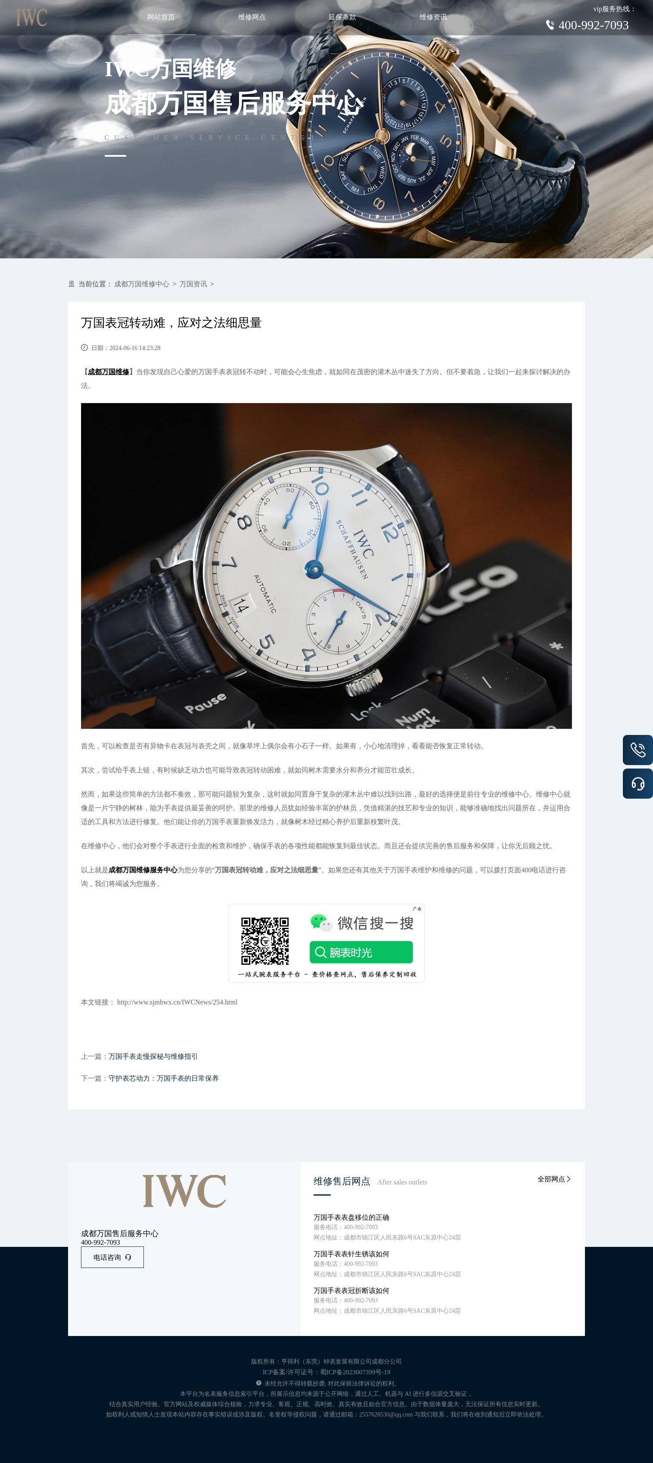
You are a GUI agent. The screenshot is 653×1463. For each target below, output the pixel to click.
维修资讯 (433, 17)
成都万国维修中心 (141, 284)
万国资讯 (193, 284)
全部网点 (555, 1179)
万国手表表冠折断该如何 (351, 1290)
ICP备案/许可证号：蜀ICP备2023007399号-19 (326, 1372)
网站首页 (161, 17)
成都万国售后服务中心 (120, 1233)
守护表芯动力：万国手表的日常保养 (164, 1078)
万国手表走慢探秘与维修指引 (153, 1056)
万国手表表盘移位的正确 (351, 1217)
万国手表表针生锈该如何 (351, 1254)
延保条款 (342, 17)
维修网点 (252, 17)
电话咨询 (112, 1257)
